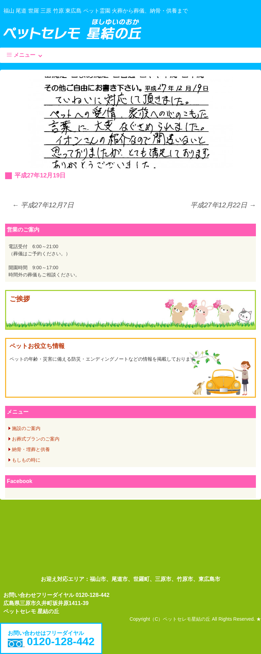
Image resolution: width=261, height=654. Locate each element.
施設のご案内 (26, 428)
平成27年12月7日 (42, 205)
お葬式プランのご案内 (35, 439)
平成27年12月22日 (223, 205)
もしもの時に (26, 460)
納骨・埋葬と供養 (31, 449)
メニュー (24, 55)
